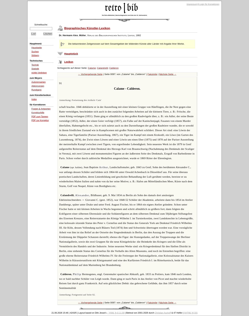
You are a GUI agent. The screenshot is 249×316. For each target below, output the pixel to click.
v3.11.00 (120, 313)
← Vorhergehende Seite (90, 74)
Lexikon (68, 62)
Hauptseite (36, 47)
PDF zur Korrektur (40, 120)
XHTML (187, 313)
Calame (92, 68)
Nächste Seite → (167, 74)
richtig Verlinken (39, 73)
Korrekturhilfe (37, 112)
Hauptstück (71, 53)
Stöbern (35, 55)
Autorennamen (38, 82)
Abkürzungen (37, 86)
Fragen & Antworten (40, 109)
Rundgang (36, 90)
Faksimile (152, 74)
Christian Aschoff (163, 313)
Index (34, 99)
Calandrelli (102, 68)
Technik (35, 65)
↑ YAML (110, 313)
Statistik (35, 69)
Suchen (35, 51)
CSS (195, 313)
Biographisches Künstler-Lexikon (87, 28)
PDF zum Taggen (39, 116)
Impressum (192, 4)
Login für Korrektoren (209, 4)
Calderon (114, 68)
